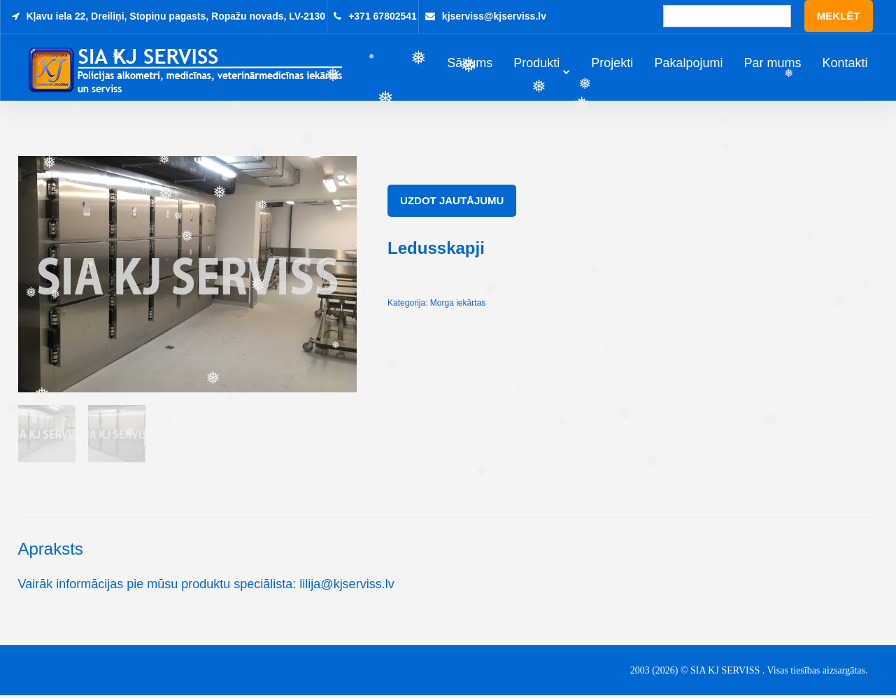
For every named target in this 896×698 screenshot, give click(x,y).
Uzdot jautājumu (452, 202)
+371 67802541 (382, 16)
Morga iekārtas (457, 305)
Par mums (772, 64)
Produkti (536, 64)
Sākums (469, 64)
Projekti (612, 64)
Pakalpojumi (688, 64)
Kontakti (844, 64)
